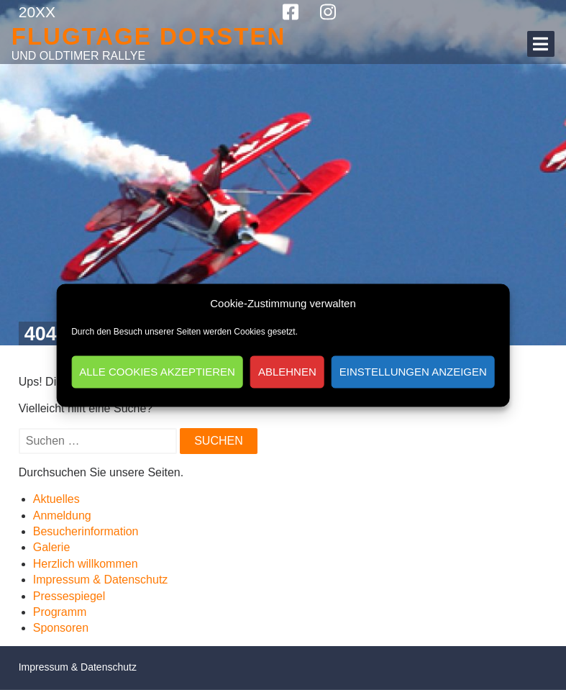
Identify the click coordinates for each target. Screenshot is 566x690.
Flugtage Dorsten (149, 36)
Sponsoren (60, 628)
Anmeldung (62, 515)
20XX (37, 12)
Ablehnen (287, 372)
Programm (60, 612)
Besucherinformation (86, 531)
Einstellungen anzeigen (413, 372)
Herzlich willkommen (85, 564)
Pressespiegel (69, 596)
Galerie (51, 547)
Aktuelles (56, 499)
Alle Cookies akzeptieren (157, 372)
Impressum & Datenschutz (100, 579)
